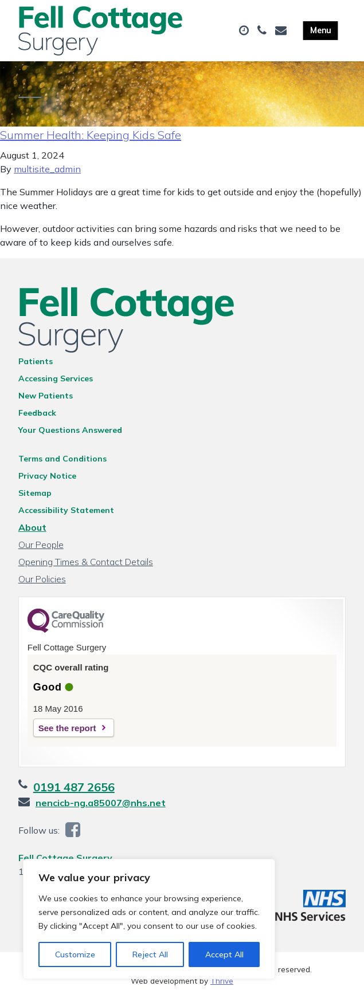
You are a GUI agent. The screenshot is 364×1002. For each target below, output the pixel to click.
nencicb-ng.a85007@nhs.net (101, 806)
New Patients (45, 399)
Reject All (150, 954)
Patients (35, 365)
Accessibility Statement (66, 513)
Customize (75, 954)
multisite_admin (47, 172)
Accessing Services (55, 382)
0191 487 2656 (74, 790)
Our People (41, 548)
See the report (67, 731)
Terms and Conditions (62, 462)
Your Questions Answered (70, 433)
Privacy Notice (47, 479)
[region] (149, 919)
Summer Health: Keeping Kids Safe (90, 138)
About (32, 530)
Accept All (224, 954)
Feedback (37, 416)
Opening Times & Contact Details (85, 565)
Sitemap (35, 496)
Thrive (221, 984)
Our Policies (42, 582)
